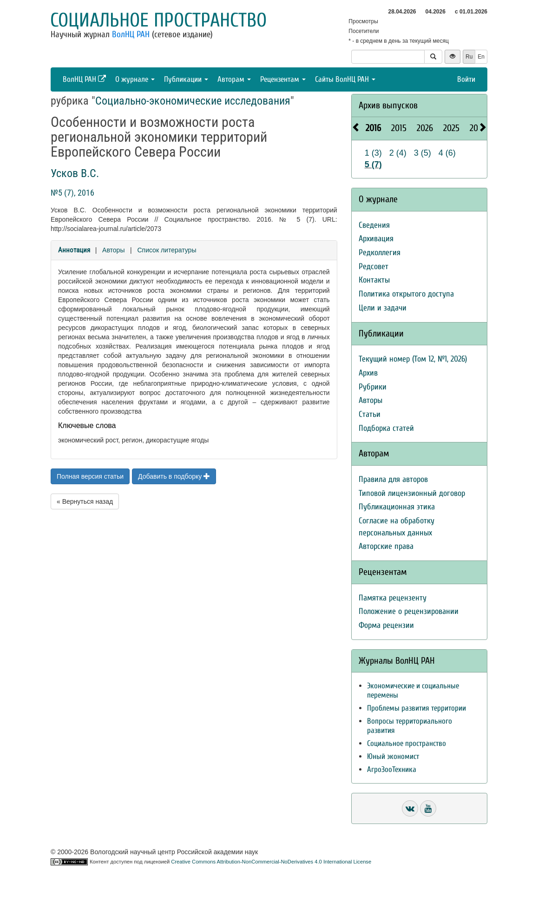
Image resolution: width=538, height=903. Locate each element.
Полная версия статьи (90, 476)
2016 (373, 128)
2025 (451, 128)
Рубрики (373, 387)
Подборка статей (386, 428)
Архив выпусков (388, 105)
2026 (425, 128)
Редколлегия (379, 252)
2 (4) (398, 153)
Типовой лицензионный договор (412, 493)
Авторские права (386, 546)
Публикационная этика (397, 507)
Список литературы (166, 250)
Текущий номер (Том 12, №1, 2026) (413, 359)
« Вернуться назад (85, 501)
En (481, 56)
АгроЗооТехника (391, 769)
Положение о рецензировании (409, 611)
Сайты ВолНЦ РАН (345, 79)
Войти (466, 79)
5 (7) (373, 164)
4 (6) (447, 153)
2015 (399, 128)
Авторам (234, 79)
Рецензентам (283, 79)
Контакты (374, 280)
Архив (368, 373)
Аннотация (74, 250)
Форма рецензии (386, 625)
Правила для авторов (393, 479)
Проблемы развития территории (416, 708)
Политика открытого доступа (406, 294)
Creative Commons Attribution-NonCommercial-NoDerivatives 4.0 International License (271, 861)
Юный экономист (393, 756)
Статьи (370, 414)
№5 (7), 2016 (72, 193)
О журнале (135, 79)
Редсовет (373, 266)
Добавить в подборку (174, 476)
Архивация (376, 239)
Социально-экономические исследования (192, 100)
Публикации (186, 79)
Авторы (113, 250)
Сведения (374, 225)
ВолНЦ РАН (131, 34)
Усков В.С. (75, 173)
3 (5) (422, 153)
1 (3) (373, 153)
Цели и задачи (383, 308)
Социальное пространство (158, 20)
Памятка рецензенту (392, 598)
